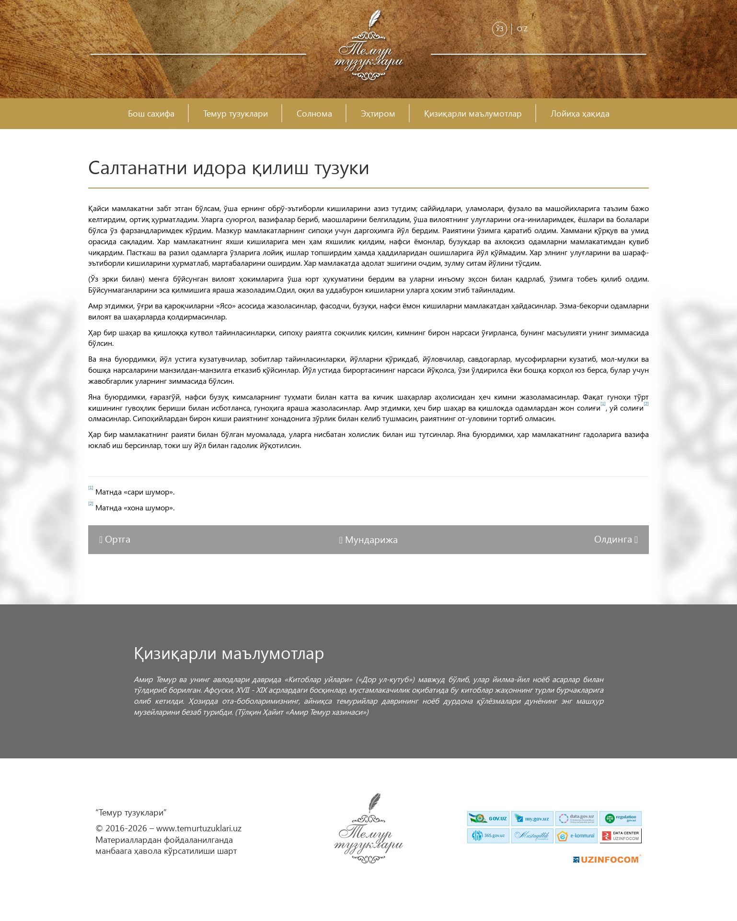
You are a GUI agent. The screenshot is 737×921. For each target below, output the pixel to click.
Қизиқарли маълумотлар (473, 113)
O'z (522, 28)
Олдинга (614, 538)
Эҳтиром (378, 113)
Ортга (117, 538)
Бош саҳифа (151, 113)
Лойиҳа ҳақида (580, 113)
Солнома (314, 113)
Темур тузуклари (235, 113)
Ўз (500, 28)
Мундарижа (371, 538)
